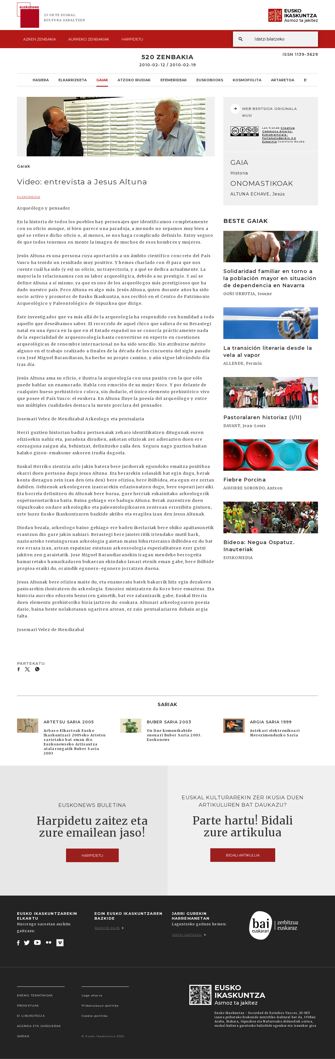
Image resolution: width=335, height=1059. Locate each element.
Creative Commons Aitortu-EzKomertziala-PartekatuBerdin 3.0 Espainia (279, 134)
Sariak (23, 1036)
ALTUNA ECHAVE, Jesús (257, 194)
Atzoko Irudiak (134, 80)
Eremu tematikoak (35, 995)
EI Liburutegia (31, 1016)
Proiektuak (28, 1005)
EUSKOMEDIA (28, 197)
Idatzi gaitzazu (189, 935)
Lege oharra (92, 995)
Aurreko (88, 39)
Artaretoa (282, 80)
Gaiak (102, 80)
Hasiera (41, 80)
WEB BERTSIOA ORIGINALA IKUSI (263, 111)
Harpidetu (132, 39)
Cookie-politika (95, 1016)
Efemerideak (173, 80)
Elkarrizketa (72, 80)
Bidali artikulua (243, 855)
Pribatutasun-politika (100, 1005)
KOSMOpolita (247, 80)
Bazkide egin (109, 928)
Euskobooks (209, 80)
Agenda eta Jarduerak (39, 1026)
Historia (239, 173)
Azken (39, 39)
